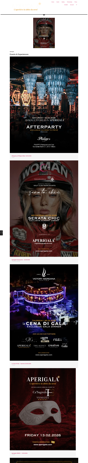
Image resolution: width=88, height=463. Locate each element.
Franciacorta (14, 261)
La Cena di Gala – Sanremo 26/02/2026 (21, 363)
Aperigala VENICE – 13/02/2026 (19, 453)
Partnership (69, 2)
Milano (13, 157)
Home (52, 2)
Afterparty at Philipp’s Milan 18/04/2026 (21, 156)
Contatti (66, 4)
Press (76, 2)
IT (76, 4)
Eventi (58, 2)
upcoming (18, 261)
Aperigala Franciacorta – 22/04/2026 (21, 259)
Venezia (13, 454)
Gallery (63, 2)
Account (72, 4)
